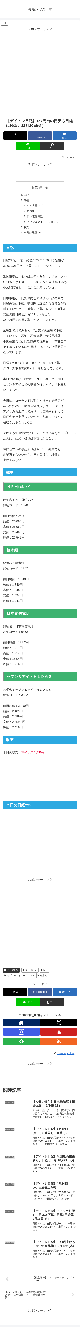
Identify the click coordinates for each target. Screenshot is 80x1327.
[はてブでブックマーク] (65, 135)
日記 (26, 194)
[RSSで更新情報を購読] (58, 1041)
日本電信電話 (35, 216)
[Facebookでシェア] (40, 135)
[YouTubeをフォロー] (58, 1032)
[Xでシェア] (15, 135)
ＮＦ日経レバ (35, 205)
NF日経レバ (30, 970)
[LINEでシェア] (28, 146)
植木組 (31, 210)
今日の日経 (11, 970)
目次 (35, 187)
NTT (44, 970)
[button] (52, 146)
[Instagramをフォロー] (21, 1032)
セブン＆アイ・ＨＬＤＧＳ (43, 221)
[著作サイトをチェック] (21, 1022)
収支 (26, 227)
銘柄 (26, 200)
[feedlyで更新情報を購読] (21, 1041)
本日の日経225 (32, 232)
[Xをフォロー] (58, 1022)
